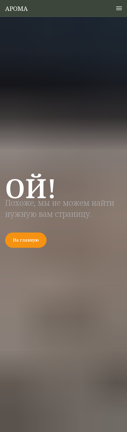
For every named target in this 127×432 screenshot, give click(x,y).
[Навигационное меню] (119, 8)
